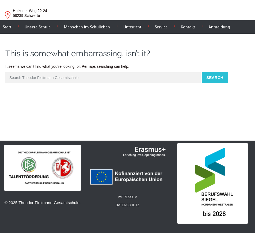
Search (214, 77)
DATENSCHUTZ (127, 205)
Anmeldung (219, 27)
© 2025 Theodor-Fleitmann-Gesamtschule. (43, 202)
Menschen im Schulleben (87, 27)
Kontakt (188, 27)
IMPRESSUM (127, 197)
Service (161, 27)
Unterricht (132, 27)
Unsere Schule (38, 27)
